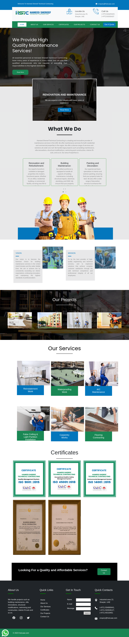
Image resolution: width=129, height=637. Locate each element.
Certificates (44, 610)
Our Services (45, 607)
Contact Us (44, 617)
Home (42, 600)
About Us (44, 603)
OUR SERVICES (48, 24)
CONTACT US (95, 24)
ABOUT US (34, 24)
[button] (63, 192)
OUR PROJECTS (79, 24)
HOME (22, 24)
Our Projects (45, 613)
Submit (87, 613)
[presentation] (63, 189)
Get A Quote (109, 24)
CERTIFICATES (64, 24)
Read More (20, 72)
